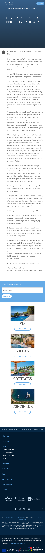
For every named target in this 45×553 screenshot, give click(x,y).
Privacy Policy (22, 519)
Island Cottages (8, 455)
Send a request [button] (40, 3)
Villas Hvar (5, 436)
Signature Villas (8, 449)
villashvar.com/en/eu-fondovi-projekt (17, 543)
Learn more (22, 329)
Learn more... (22, 8)
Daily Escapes (7, 479)
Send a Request (7, 484)
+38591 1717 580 (9, 517)
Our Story (5, 469)
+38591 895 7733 (21, 517)
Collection (5, 446)
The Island (5, 441)
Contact (4, 490)
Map (4, 458)
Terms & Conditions (38, 517)
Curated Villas (8, 452)
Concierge (5, 463)
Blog (3, 474)
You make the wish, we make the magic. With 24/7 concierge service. (22, 429)
